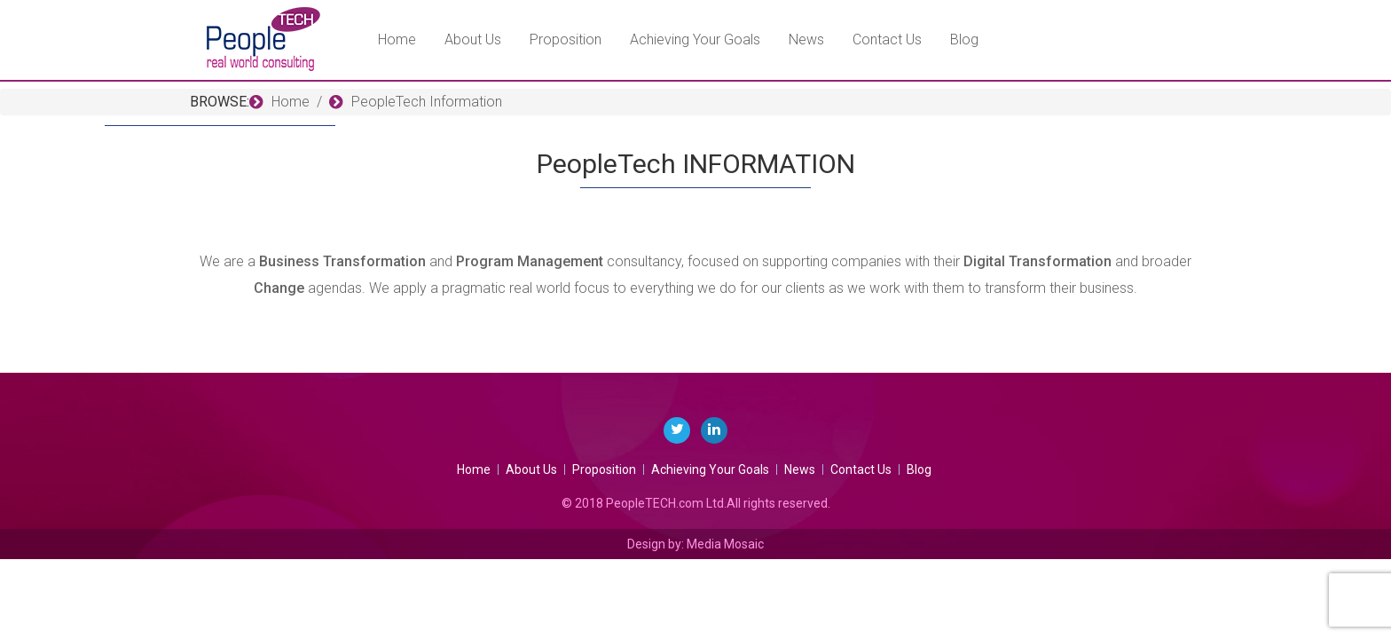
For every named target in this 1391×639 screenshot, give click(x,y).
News (806, 39)
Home (397, 39)
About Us (472, 39)
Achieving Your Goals (695, 39)
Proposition (565, 39)
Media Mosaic (725, 544)
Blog (964, 39)
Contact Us (887, 39)
